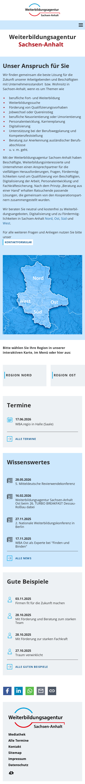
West (6, 223)
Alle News (23, 558)
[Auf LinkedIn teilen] (18, 690)
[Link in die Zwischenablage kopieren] (52, 690)
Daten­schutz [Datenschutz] (18, 765)
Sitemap (14, 753)
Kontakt (14, 746)
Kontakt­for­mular (18, 242)
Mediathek (16, 734)
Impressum (17, 759)
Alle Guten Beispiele (31, 666)
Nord (49, 218)
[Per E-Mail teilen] (40, 690)
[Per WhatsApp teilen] (29, 690)
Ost (56, 218)
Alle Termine (25, 439)
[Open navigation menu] (81, 25)
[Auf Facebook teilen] (7, 690)
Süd (64, 218)
